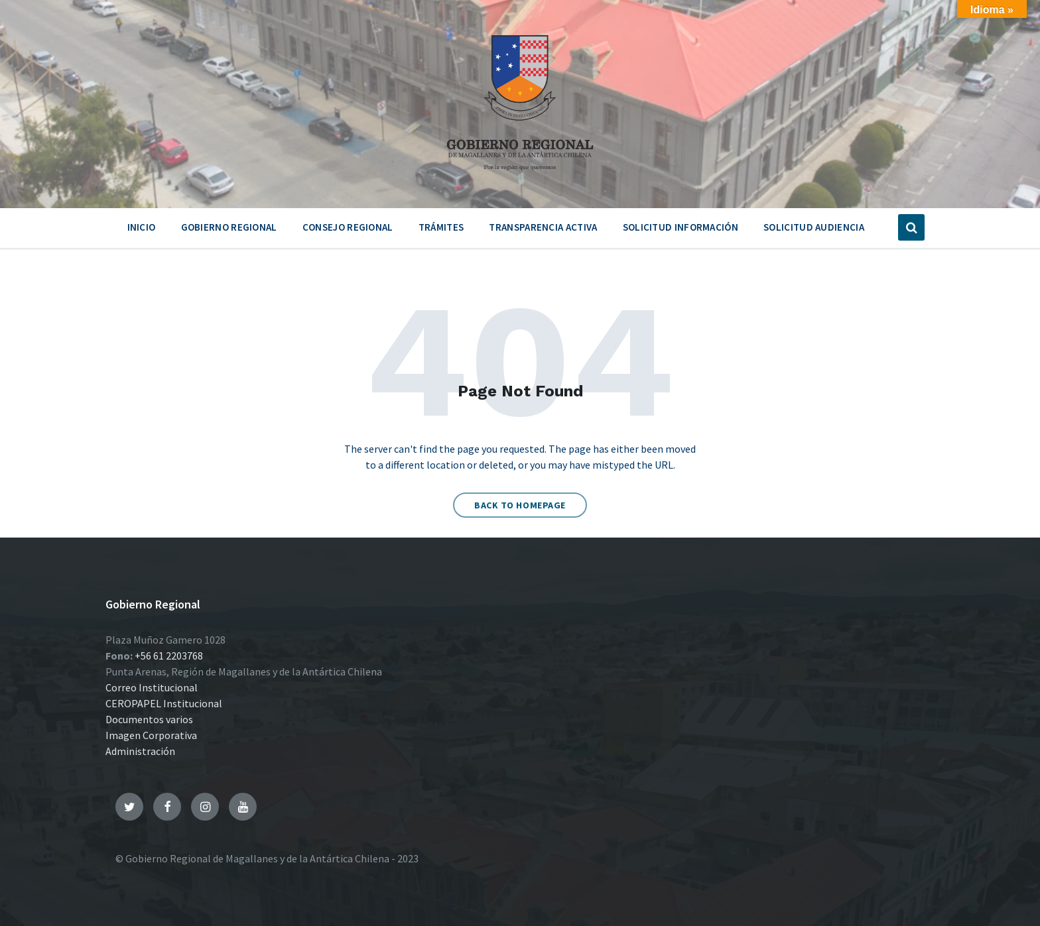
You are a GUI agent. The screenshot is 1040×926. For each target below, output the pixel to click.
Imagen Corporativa (151, 735)
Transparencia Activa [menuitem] (543, 227)
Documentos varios (149, 719)
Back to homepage (520, 505)
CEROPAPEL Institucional (163, 703)
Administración (140, 751)
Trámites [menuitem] (441, 227)
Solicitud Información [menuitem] (680, 227)
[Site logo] (520, 175)
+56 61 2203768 (169, 655)
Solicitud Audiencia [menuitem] (813, 227)
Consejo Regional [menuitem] (347, 227)
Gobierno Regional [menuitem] (229, 227)
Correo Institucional (151, 687)
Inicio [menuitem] (141, 227)
